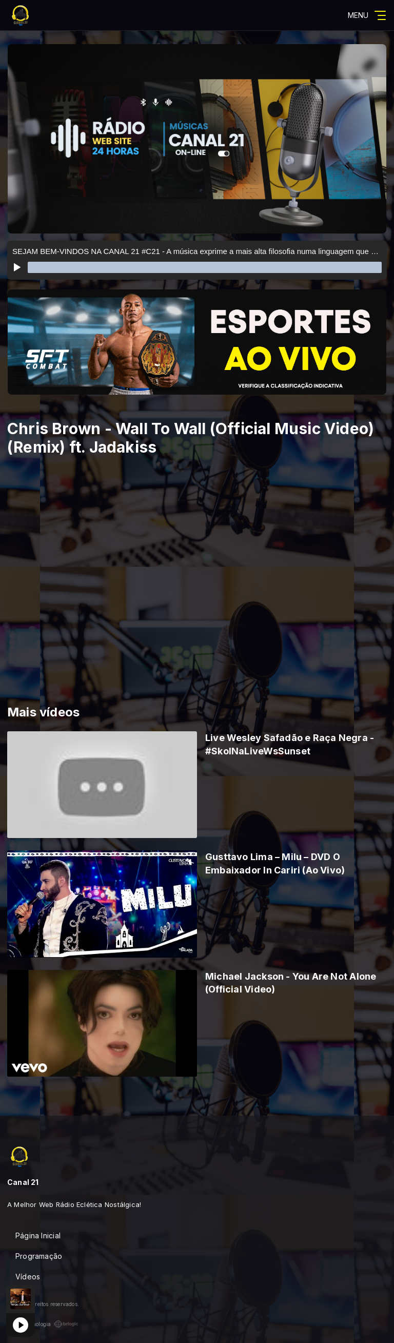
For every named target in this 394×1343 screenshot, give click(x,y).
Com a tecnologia (42, 1324)
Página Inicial (38, 1235)
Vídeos (27, 1276)
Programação (38, 1256)
